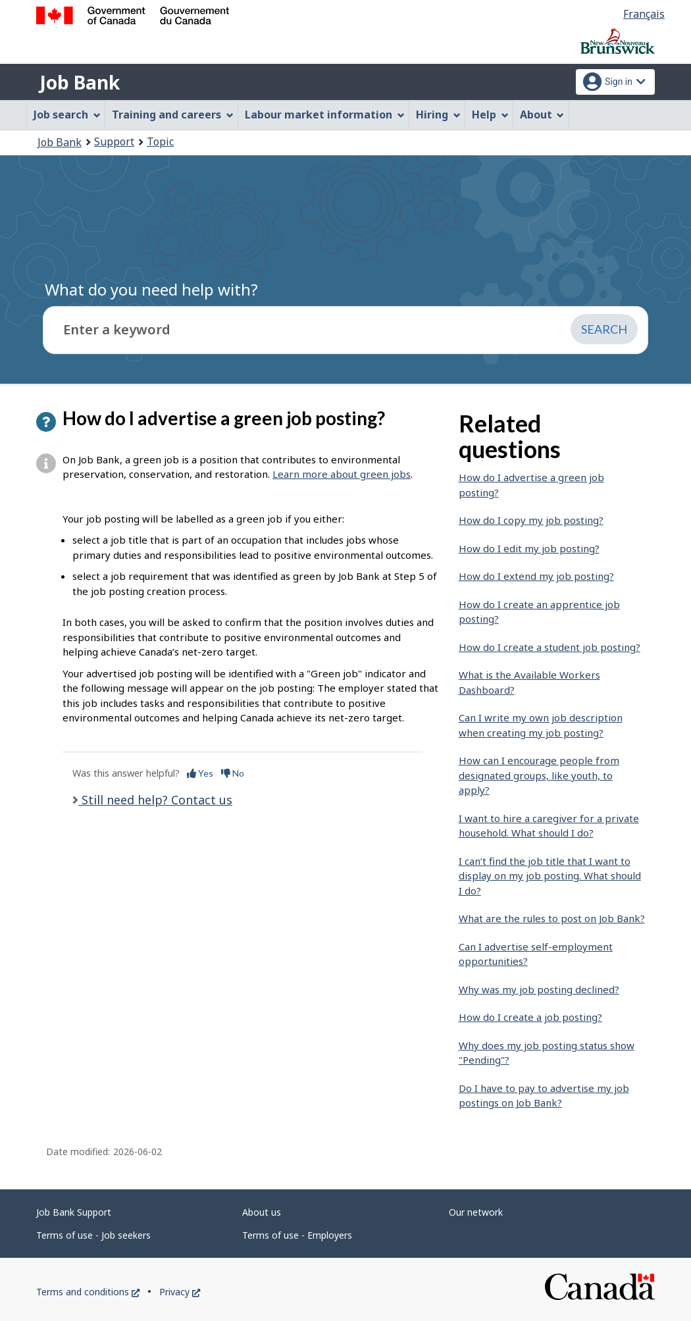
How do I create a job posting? (530, 1016)
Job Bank (79, 82)
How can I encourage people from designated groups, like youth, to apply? (539, 775)
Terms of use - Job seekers (93, 1235)
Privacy (179, 1291)
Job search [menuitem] (67, 114)
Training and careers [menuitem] (173, 114)
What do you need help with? (151, 289)
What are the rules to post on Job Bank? (552, 918)
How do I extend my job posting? (536, 576)
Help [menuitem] (490, 114)
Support (114, 141)
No (232, 773)
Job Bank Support (73, 1212)
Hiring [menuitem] (438, 114)
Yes (200, 773)
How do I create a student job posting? (549, 647)
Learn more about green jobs (341, 473)
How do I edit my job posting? (529, 548)
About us (261, 1212)
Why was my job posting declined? (539, 989)
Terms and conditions (88, 1291)
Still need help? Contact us (155, 800)
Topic (160, 141)
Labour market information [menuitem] (325, 114)
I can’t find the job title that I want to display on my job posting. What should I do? (550, 875)
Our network (476, 1212)
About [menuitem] (542, 114)
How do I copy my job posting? (531, 520)
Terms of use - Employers (297, 1235)
